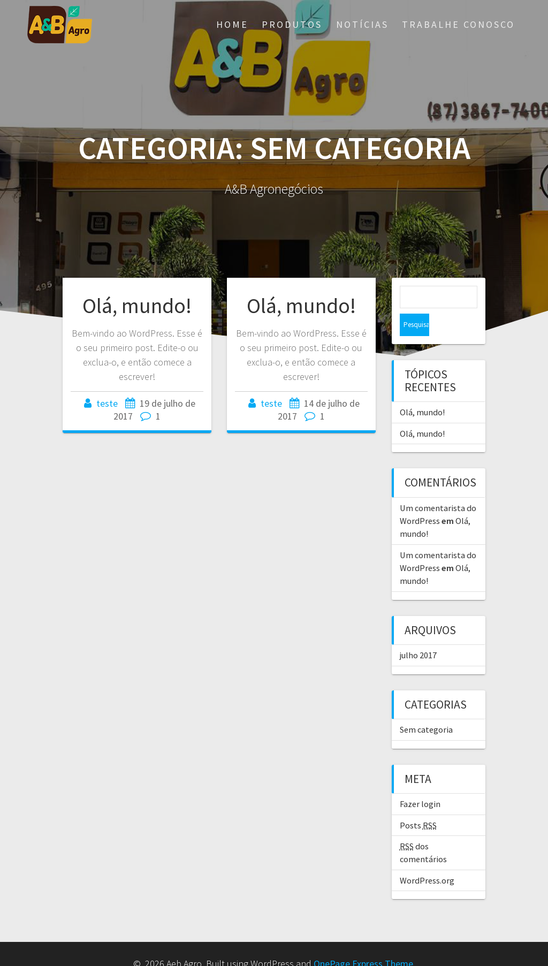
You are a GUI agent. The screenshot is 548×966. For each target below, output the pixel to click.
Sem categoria (426, 707)
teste (107, 403)
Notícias (362, 24)
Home (232, 24)
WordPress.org (427, 858)
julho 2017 (418, 632)
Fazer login (420, 781)
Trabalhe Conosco (458, 24)
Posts (418, 802)
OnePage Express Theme (363, 941)
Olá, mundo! (137, 305)
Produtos (292, 24)
